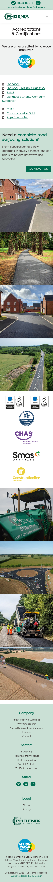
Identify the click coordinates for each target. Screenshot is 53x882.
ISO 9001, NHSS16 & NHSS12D (26, 88)
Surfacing (26, 752)
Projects (26, 732)
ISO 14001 (13, 84)
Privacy (26, 809)
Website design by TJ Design (26, 876)
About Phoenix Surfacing (26, 720)
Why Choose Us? (26, 724)
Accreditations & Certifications (26, 728)
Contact (26, 736)
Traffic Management (26, 768)
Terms (26, 805)
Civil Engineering (26, 760)
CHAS (10, 109)
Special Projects (26, 764)
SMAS (10, 92)
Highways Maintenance (26, 756)
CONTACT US (38, 168)
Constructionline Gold (21, 113)
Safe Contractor (17, 117)
